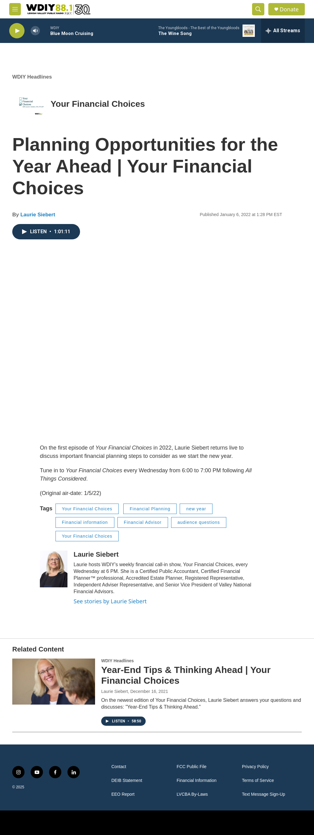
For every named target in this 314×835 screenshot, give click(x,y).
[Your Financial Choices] (31, 104)
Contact (118, 766)
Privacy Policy (255, 766)
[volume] (35, 31)
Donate (289, 9)
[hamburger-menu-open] (15, 9)
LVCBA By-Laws (192, 794)
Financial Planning (150, 508)
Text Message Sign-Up (263, 794)
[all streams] (283, 30)
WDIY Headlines (32, 77)
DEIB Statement (126, 780)
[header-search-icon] (258, 9)
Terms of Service (258, 780)
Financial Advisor (143, 522)
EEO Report (122, 794)
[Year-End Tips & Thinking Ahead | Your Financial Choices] (53, 682)
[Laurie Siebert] (53, 569)
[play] (17, 30)
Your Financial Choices (98, 104)
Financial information (85, 522)
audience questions (199, 522)
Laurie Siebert (37, 215)
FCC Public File (191, 766)
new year (196, 508)
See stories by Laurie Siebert (110, 601)
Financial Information (196, 780)
